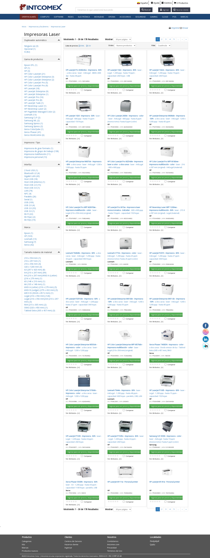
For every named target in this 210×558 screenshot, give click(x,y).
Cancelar (135, 163)
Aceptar (122, 163)
